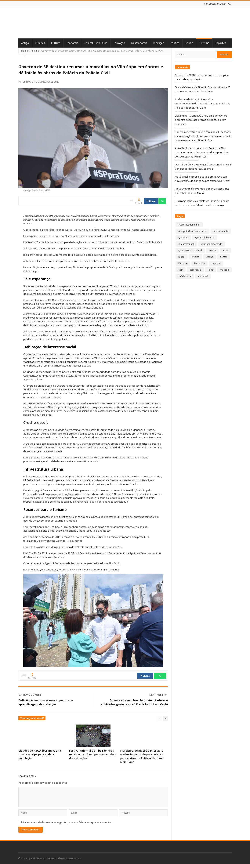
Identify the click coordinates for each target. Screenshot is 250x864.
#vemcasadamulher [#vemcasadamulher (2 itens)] (189, 224)
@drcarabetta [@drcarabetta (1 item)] (220, 231)
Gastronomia (139, 43)
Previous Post (29, 695)
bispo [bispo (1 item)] (181, 256)
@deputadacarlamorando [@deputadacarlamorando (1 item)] (192, 231)
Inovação (158, 43)
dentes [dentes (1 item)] (223, 256)
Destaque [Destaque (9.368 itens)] (199, 263)
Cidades (40, 43)
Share (151, 201)
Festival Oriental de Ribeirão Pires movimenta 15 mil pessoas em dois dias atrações (92, 754)
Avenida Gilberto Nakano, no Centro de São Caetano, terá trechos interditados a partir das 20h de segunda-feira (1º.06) (201, 152)
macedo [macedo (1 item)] (224, 269)
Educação (119, 43)
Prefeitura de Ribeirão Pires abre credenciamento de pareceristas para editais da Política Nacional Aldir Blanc (141, 756)
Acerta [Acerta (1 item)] (212, 250)
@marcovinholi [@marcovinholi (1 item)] (186, 244)
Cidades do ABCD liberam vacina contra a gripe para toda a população (39, 754)
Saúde (189, 43)
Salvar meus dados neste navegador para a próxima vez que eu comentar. (67, 822)
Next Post (158, 695)
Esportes (221, 43)
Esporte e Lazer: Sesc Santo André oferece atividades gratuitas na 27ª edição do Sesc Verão (134, 702)
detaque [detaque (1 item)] (216, 263)
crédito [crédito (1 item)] (195, 256)
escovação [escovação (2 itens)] (195, 269)
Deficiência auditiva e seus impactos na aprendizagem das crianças (45, 702)
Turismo (204, 43)
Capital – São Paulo (95, 43)
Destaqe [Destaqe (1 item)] (182, 263)
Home (24, 50)
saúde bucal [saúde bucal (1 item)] (184, 276)
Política (174, 43)
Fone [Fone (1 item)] (210, 269)
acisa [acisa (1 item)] (225, 250)
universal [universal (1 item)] (203, 276)
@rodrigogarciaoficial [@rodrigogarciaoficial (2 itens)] (190, 250)
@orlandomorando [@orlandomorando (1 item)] (211, 244)
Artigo (25, 43)
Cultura (55, 43)
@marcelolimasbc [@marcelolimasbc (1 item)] (205, 237)
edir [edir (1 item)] (180, 269)
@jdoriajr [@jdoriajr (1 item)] (183, 237)
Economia (72, 43)
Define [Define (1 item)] (209, 256)
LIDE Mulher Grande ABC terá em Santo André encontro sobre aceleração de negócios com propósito (201, 120)
